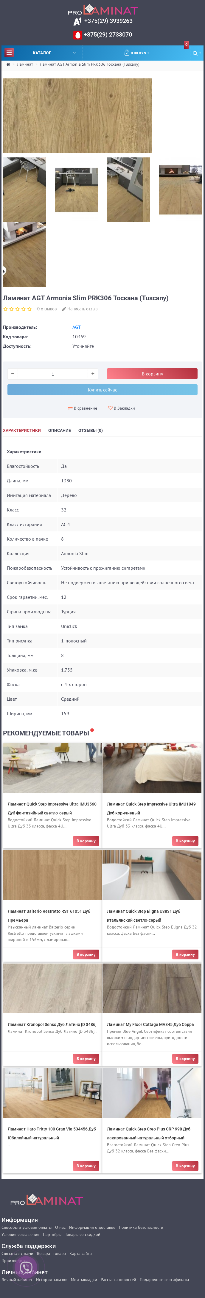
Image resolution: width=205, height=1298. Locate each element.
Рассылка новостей (118, 1279)
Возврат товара (51, 1253)
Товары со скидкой (82, 1234)
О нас (60, 1227)
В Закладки (121, 408)
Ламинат (25, 64)
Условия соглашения (20, 1234)
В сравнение (82, 408)
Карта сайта (80, 1253)
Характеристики (22, 430)
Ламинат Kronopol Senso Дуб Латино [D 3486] (52, 1024)
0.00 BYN (156, 50)
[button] (197, 53)
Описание (59, 430)
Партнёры (52, 1234)
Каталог (40, 52)
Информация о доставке (92, 1227)
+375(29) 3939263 (108, 20)
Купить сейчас (102, 390)
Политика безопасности (141, 1227)
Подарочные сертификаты (164, 1279)
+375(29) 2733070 (107, 34)
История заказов (51, 1279)
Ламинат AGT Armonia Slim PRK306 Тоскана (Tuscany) (89, 64)
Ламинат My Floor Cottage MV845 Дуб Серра (150, 1024)
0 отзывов (47, 309)
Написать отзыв (79, 309)
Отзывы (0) (90, 430)
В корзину (152, 374)
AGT (76, 327)
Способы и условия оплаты (26, 1227)
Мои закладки (84, 1279)
